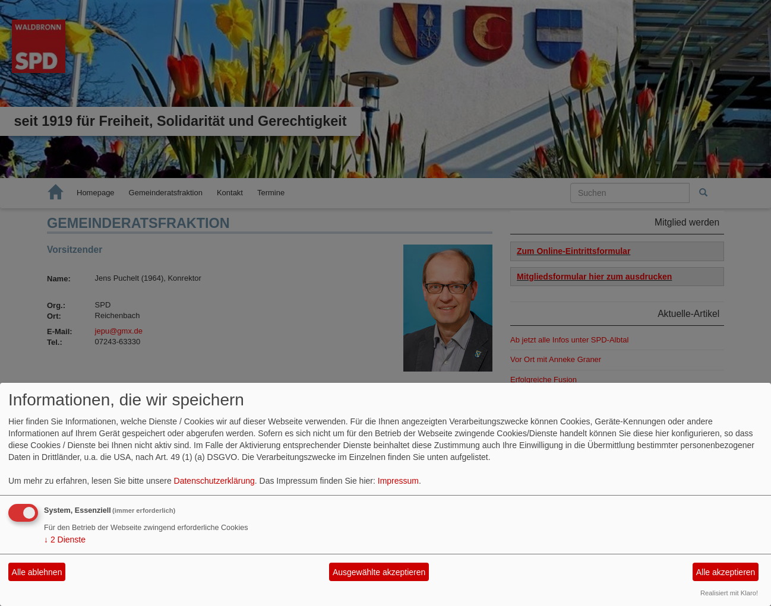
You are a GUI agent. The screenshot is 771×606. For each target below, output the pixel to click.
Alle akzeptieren (726, 572)
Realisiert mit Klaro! (729, 593)
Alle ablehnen (37, 572)
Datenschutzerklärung (214, 481)
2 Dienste (65, 539)
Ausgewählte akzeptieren (379, 572)
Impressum (398, 481)
